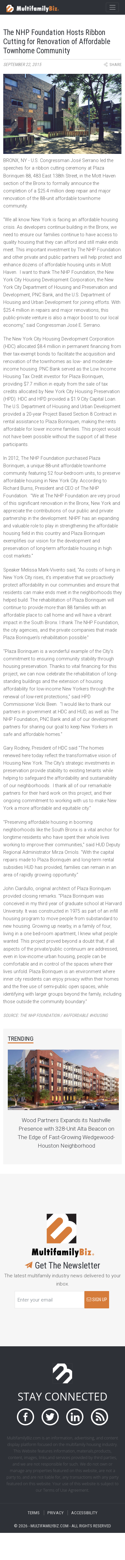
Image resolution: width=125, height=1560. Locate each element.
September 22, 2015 (22, 64)
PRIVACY (55, 1512)
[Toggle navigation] (112, 7)
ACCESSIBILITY (84, 1512)
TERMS (34, 1512)
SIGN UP (97, 1300)
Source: (55, 1015)
